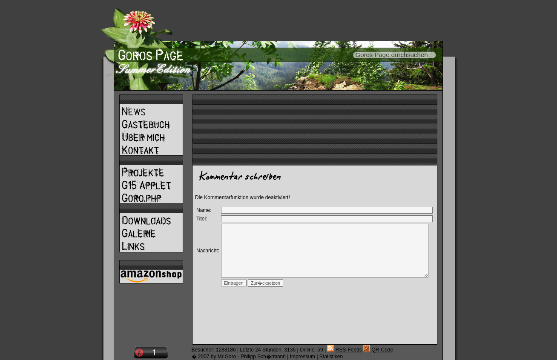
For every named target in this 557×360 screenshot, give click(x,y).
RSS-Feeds (349, 350)
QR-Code (382, 350)
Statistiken (331, 357)
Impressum (302, 357)
